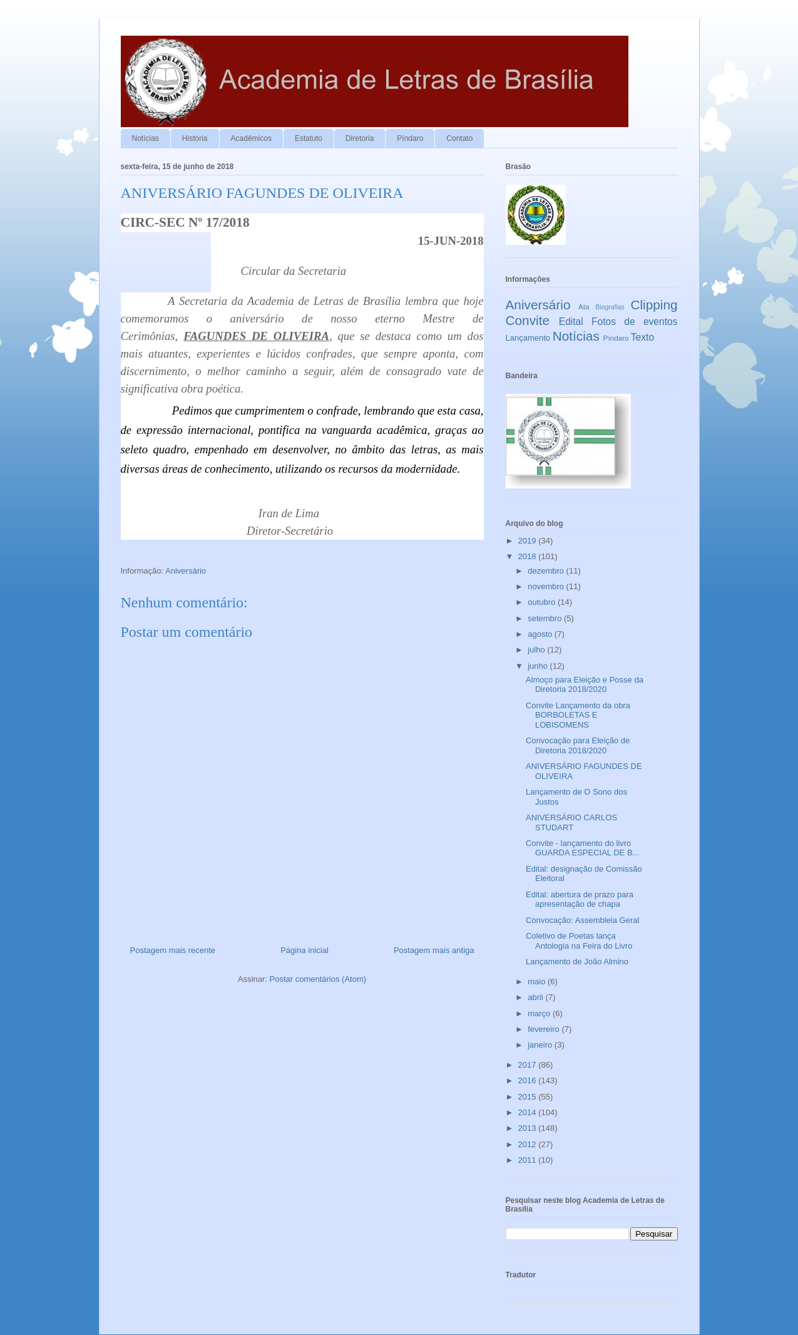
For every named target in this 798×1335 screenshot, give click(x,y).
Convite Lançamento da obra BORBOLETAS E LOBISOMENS (578, 715)
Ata (584, 306)
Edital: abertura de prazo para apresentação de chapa (579, 899)
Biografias (610, 307)
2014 (528, 1112)
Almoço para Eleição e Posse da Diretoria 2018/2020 (584, 684)
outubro (543, 602)
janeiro (541, 1044)
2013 (528, 1128)
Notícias (145, 138)
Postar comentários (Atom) (317, 979)
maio (538, 981)
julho (537, 649)
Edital (571, 321)
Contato (459, 138)
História (195, 138)
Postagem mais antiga (434, 950)
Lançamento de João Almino (577, 961)
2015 (528, 1096)
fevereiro (544, 1029)
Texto (642, 337)
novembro (547, 586)
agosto (541, 634)
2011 (528, 1160)
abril (536, 997)
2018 (528, 556)
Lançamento (528, 338)
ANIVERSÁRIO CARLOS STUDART (571, 822)
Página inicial (304, 950)
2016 (528, 1080)
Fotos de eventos (634, 321)
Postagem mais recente (173, 950)
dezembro (547, 570)
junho (539, 666)
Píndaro (410, 138)
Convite (528, 320)
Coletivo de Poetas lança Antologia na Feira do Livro (579, 941)
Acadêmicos (251, 138)
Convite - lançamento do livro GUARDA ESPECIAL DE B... (582, 848)
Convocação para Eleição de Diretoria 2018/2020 (578, 745)
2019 (528, 540)
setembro (546, 618)
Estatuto (308, 138)
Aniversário (185, 570)
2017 (528, 1065)
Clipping (653, 304)
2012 (528, 1144)
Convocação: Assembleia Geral (582, 920)
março (540, 1013)
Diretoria (359, 138)
